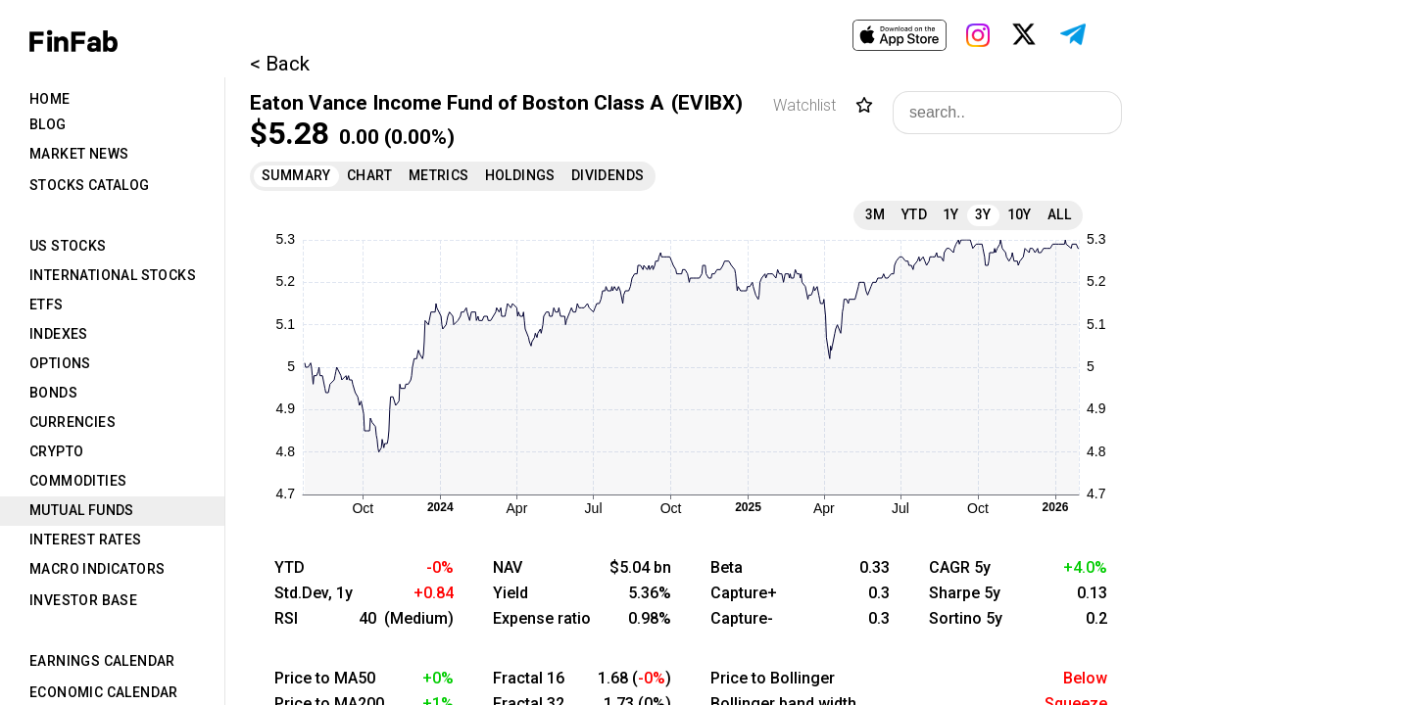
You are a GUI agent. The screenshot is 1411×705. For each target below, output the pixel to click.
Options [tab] (60, 363)
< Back (280, 63)
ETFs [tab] (46, 304)
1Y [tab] (951, 214)
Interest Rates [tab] (85, 539)
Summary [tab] (296, 175)
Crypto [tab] (56, 451)
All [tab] (1059, 214)
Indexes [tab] (58, 334)
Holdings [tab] (520, 175)
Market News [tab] (78, 154)
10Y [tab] (1019, 214)
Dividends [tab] (608, 175)
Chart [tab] (370, 175)
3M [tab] (875, 214)
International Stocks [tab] (112, 275)
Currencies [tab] (72, 422)
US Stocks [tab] (68, 246)
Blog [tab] (48, 124)
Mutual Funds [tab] (81, 510)
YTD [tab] (914, 214)
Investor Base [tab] (83, 600)
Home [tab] (50, 99)
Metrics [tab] (439, 175)
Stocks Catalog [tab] (89, 185)
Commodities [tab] (77, 481)
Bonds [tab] (53, 392)
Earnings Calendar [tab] (102, 661)
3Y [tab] (983, 214)
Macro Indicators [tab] (97, 569)
